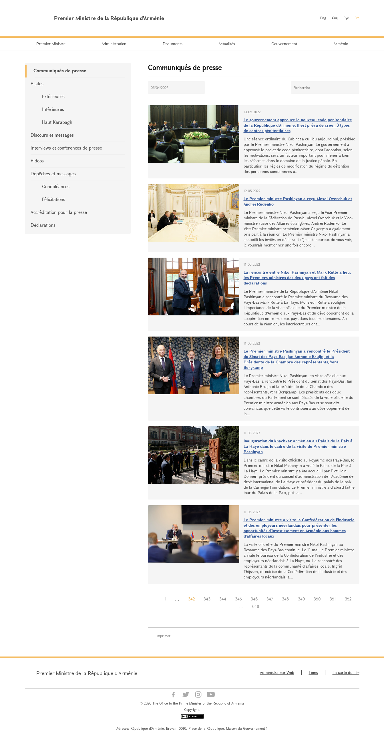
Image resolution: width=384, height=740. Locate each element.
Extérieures (53, 96)
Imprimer (163, 635)
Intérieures (53, 109)
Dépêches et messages (53, 173)
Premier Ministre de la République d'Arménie (86, 673)
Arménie (340, 43)
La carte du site (346, 672)
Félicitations (53, 199)
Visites (37, 83)
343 (207, 599)
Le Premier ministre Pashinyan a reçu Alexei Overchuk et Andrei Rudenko (298, 201)
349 (301, 599)
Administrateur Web (277, 672)
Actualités (226, 43)
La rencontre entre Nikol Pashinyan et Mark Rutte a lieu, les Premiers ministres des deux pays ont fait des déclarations (297, 277)
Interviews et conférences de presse (66, 148)
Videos (37, 161)
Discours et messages (52, 135)
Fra (357, 17)
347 (269, 599)
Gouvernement (284, 43)
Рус (346, 17)
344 (222, 599)
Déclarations (43, 225)
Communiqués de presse (59, 70)
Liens (313, 672)
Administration (114, 43)
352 (348, 599)
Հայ (335, 17)
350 (317, 599)
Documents (172, 43)
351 (333, 599)
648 (255, 606)
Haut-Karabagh (57, 122)
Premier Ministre (50, 43)
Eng (323, 17)
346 (254, 599)
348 (285, 599)
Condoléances (55, 186)
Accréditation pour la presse (59, 212)
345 (238, 599)
